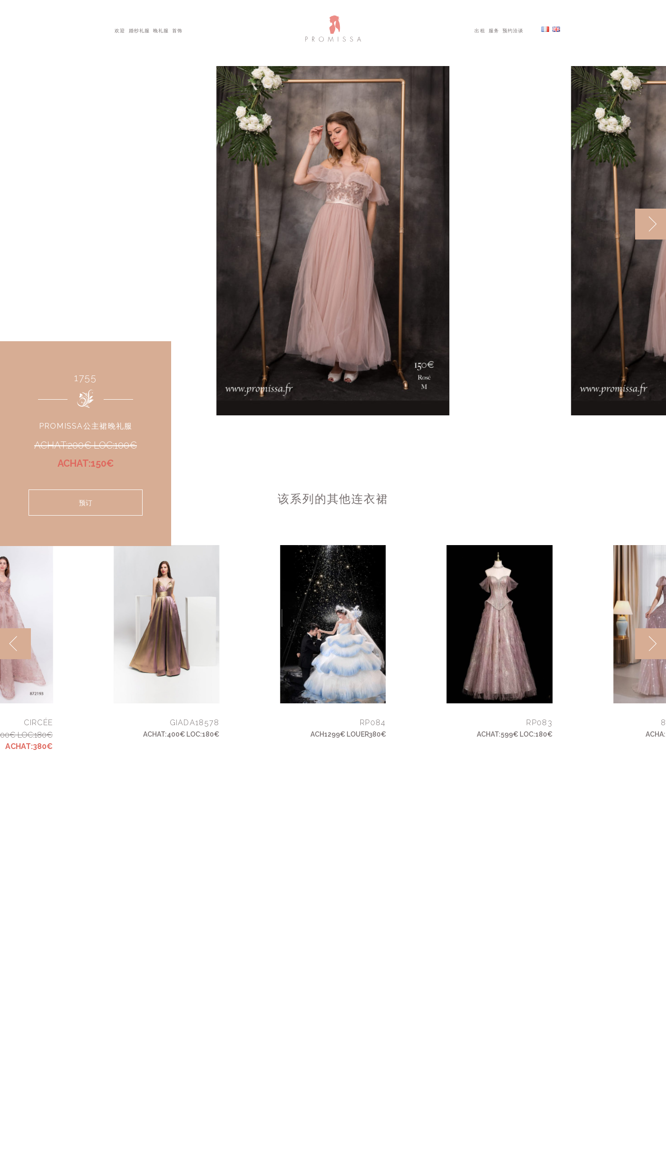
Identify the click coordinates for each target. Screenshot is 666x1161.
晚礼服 (161, 30)
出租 (479, 30)
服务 (494, 30)
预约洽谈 (512, 30)
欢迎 (120, 30)
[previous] (15, 643)
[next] (650, 224)
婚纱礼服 (139, 30)
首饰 (177, 30)
